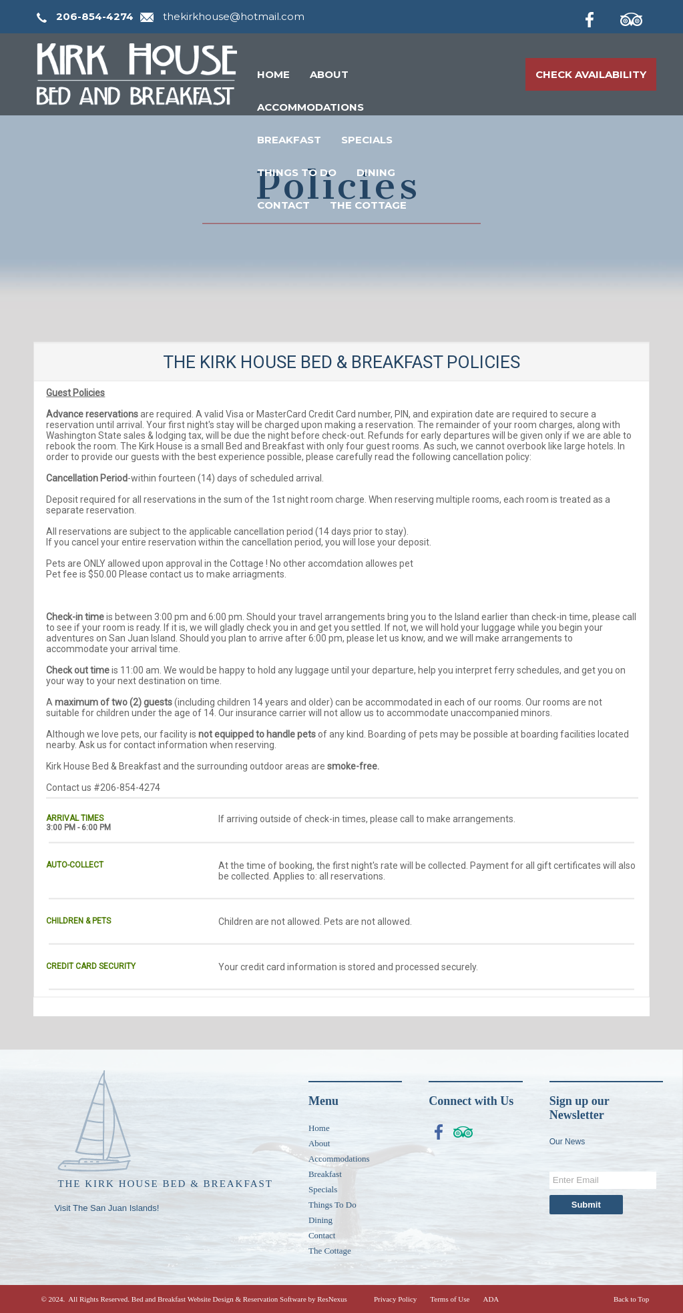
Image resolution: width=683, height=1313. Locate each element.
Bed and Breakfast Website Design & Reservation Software (219, 1299)
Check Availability (590, 74)
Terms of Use (449, 1299)
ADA (491, 1299)
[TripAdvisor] (638, 17)
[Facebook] (600, 17)
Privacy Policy (395, 1299)
